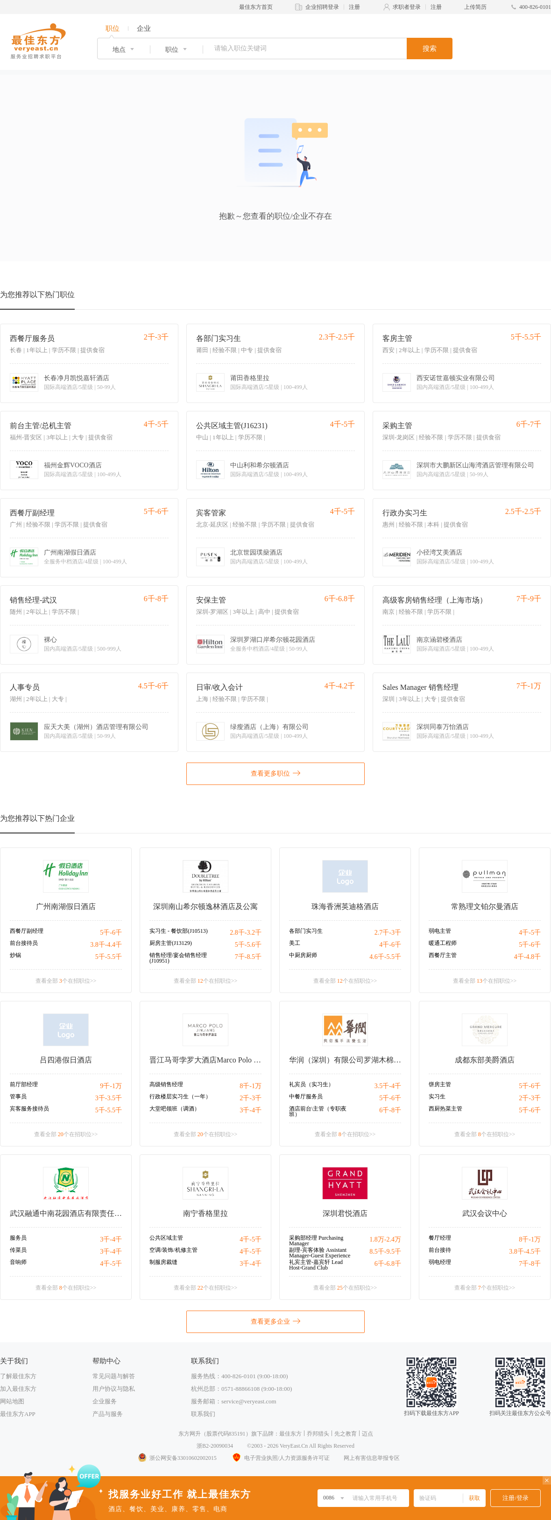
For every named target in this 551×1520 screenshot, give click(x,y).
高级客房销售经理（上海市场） (434, 600)
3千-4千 (250, 1110)
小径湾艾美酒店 (439, 552)
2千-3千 (250, 1098)
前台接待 (440, 1250)
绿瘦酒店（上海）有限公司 (269, 727)
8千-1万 (250, 1086)
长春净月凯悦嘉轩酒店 (76, 378)
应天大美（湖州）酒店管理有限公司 (96, 727)
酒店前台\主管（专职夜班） (317, 1111)
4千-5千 (530, 932)
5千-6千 (111, 932)
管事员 (18, 1096)
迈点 (367, 1433)
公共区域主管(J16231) (232, 426)
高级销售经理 (166, 1084)
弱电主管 (440, 931)
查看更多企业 (275, 1321)
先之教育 (345, 1433)
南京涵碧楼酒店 (439, 640)
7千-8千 (530, 1263)
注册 (354, 7)
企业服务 (104, 1401)
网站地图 (12, 1401)
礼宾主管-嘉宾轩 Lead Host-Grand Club (316, 1264)
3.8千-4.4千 (106, 944)
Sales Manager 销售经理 (420, 687)
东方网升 (189, 1433)
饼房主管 (440, 1084)
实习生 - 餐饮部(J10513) (178, 931)
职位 (113, 28)
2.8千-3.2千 (245, 932)
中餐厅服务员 (306, 1096)
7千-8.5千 (248, 956)
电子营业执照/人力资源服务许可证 (280, 1458)
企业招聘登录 (322, 7)
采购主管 (397, 426)
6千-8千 (390, 1110)
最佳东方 (290, 1433)
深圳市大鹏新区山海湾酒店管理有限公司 (475, 465)
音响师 (18, 1262)
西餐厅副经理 (32, 513)
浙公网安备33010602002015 (177, 1458)
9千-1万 (111, 1086)
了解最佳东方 (18, 1376)
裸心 (50, 640)
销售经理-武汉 (33, 600)
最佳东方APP (17, 1413)
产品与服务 (107, 1413)
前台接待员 (24, 943)
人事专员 (25, 687)
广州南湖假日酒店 (70, 552)
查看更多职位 (275, 773)
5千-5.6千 (248, 944)
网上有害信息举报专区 (372, 1458)
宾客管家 (211, 513)
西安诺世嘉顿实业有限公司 (456, 378)
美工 (294, 943)
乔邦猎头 (318, 1433)
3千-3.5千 (108, 1098)
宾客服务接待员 (29, 1108)
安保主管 (211, 600)
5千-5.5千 (108, 956)
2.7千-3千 (387, 932)
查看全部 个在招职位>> (66, 981)
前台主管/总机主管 (40, 426)
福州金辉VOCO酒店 (73, 465)
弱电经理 (440, 1262)
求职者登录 (407, 7)
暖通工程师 (443, 943)
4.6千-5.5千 (385, 956)
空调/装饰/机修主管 (173, 1250)
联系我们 (203, 1413)
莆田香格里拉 (249, 378)
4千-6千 (390, 944)
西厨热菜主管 (445, 1108)
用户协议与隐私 (113, 1388)
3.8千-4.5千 (525, 1251)
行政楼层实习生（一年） (180, 1096)
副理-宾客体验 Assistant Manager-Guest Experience (319, 1252)
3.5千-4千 (387, 1086)
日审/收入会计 (219, 687)
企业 (144, 28)
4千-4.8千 (527, 956)
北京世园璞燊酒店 (256, 552)
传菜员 (18, 1250)
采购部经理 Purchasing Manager (316, 1240)
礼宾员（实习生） (311, 1084)
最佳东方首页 (256, 7)
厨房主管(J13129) (170, 943)
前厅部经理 (24, 1084)
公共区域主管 (166, 1238)
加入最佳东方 (18, 1388)
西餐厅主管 (443, 955)
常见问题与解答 (113, 1376)
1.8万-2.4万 (385, 1239)
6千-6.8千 (387, 1263)
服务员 (18, 1238)
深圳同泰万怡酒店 (443, 727)
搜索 (430, 48)
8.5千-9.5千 (385, 1251)
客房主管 (397, 338)
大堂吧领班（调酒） (174, 1108)
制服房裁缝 (163, 1262)
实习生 (437, 1096)
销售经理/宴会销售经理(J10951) (178, 958)
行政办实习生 (404, 513)
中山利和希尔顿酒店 (259, 465)
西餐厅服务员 (32, 338)
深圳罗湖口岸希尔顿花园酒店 (272, 640)
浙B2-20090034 (215, 1446)
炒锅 (15, 955)
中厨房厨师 (303, 955)
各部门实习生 (218, 338)
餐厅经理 (440, 1238)
